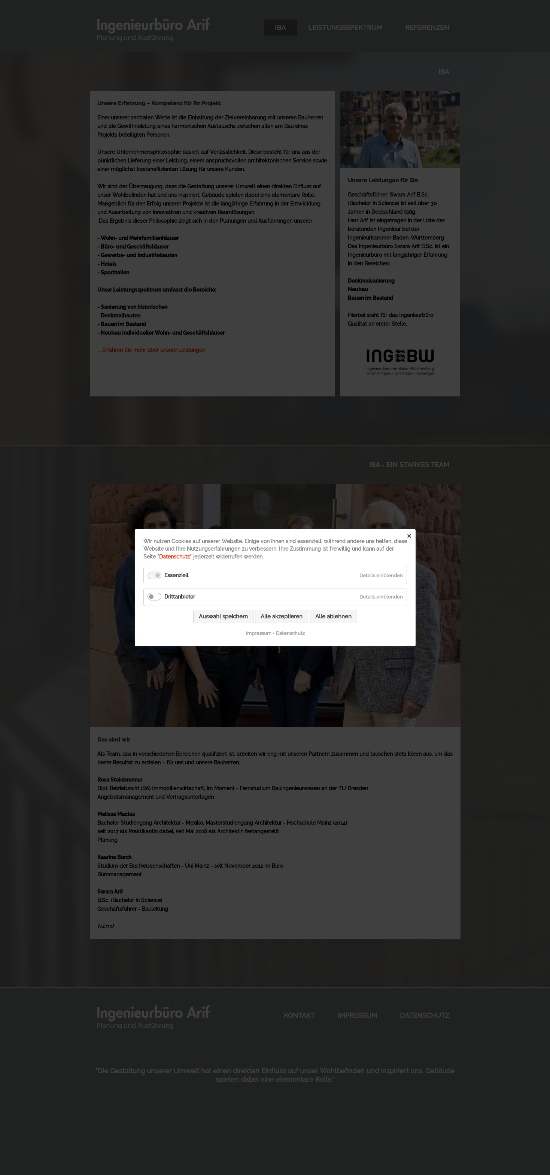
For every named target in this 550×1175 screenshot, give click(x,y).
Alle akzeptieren (282, 616)
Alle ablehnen (333, 616)
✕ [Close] (409, 535)
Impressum (258, 633)
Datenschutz (174, 557)
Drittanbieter (179, 597)
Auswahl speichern (223, 616)
